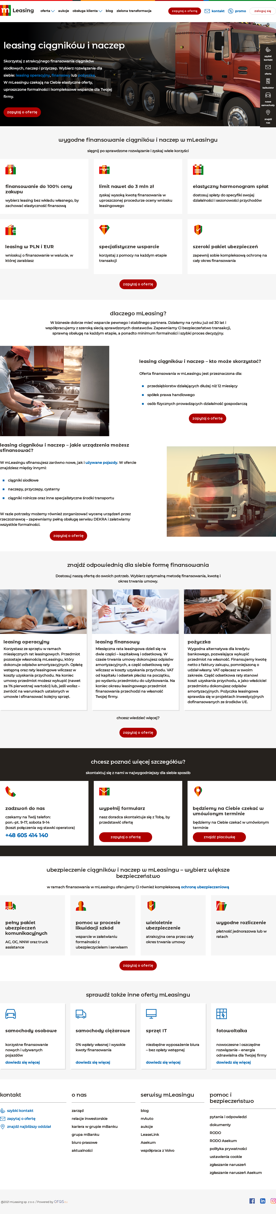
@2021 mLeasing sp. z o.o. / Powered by (27, 1202)
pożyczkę (86, 75)
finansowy (61, 75)
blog (109, 11)
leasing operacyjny (33, 75)
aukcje (63, 11)
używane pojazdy (101, 463)
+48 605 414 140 (26, 835)
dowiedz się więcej (22, 1062)
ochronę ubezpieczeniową (205, 887)
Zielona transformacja (134, 11)
